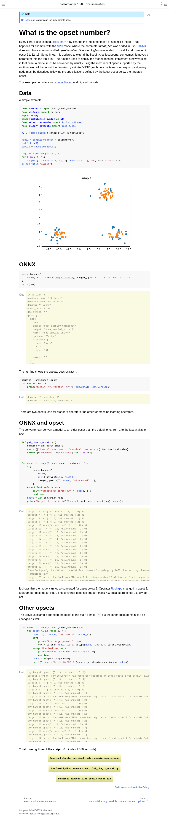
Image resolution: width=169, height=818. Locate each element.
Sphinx (33, 813)
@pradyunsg (47, 813)
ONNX (142, 46)
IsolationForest (63, 82)
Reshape (116, 588)
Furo (58, 813)
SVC (60, 46)
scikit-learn (59, 41)
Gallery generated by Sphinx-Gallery (132, 787)
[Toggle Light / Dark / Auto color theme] (161, 4)
